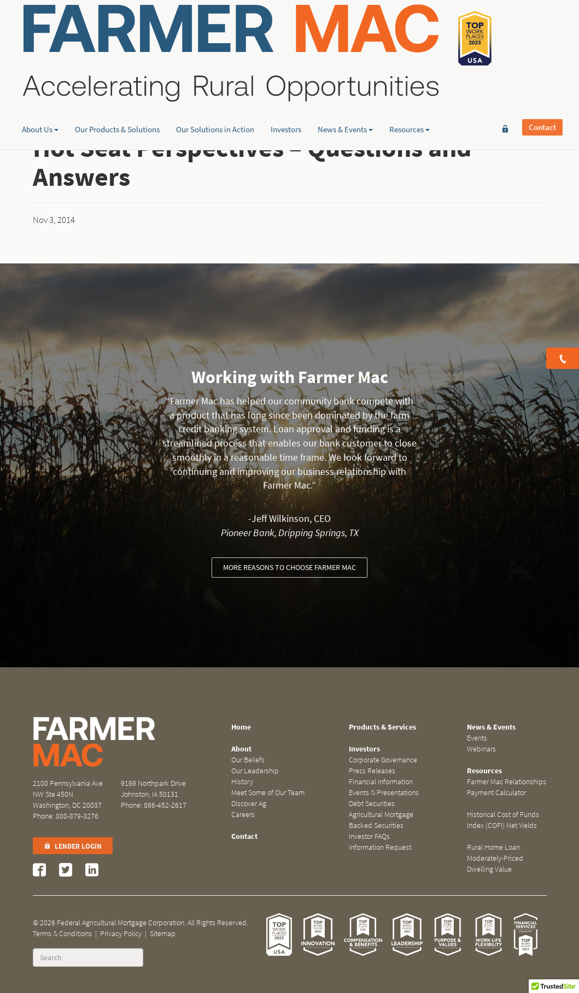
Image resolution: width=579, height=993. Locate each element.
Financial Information (381, 782)
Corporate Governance (383, 760)
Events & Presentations (384, 793)
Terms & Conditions (62, 934)
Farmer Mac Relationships (506, 782)
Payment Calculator (496, 793)
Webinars (481, 749)
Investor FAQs (369, 836)
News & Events (345, 84)
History (242, 782)
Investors (286, 84)
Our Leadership (255, 771)
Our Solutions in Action (215, 84)
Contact (542, 25)
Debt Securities (372, 803)
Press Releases (372, 771)
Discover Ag (248, 803)
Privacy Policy (121, 934)
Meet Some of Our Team (268, 793)
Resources (409, 84)
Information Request (380, 847)
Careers (243, 814)
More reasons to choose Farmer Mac (289, 567)
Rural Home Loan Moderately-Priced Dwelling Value (495, 858)
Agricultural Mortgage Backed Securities (381, 820)
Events (477, 738)
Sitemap (163, 934)
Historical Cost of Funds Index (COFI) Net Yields (503, 820)
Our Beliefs (248, 760)
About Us (40, 84)
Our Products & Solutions (117, 84)
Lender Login (73, 846)
